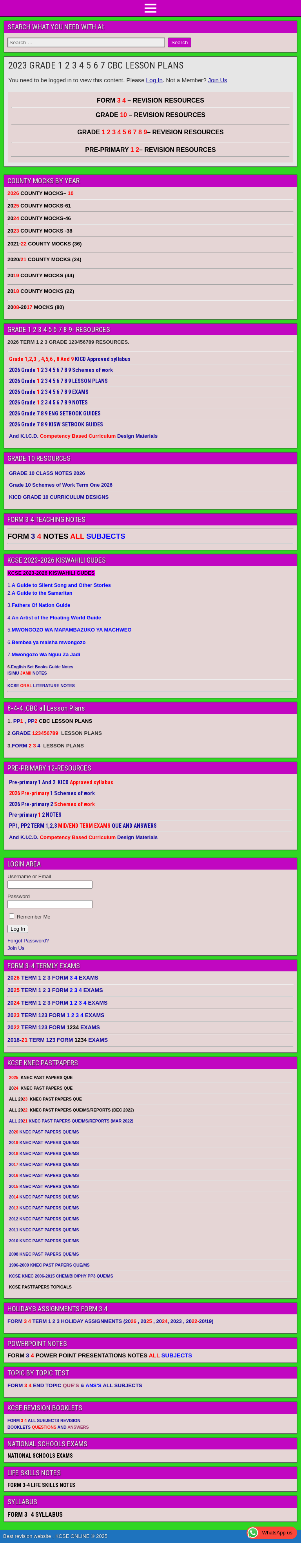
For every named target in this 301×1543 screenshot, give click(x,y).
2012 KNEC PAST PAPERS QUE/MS (44, 1218)
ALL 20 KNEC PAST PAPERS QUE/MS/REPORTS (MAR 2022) (71, 1121)
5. (69, 630)
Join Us (217, 80)
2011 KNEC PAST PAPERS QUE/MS (44, 1229)
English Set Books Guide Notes (42, 666)
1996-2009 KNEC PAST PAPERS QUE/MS (49, 1265)
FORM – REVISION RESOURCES (150, 100)
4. (54, 618)
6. (46, 642)
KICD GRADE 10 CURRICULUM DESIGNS (59, 497)
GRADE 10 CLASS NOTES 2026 (47, 473)
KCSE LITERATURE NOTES (41, 685)
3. (38, 605)
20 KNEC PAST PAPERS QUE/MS (44, 1132)
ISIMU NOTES (27, 673)
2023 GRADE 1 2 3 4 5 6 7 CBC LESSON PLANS (95, 65)
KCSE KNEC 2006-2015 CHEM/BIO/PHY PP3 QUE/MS (61, 1276)
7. (43, 654)
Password (18, 896)
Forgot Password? (28, 941)
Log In (154, 80)
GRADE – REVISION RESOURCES (150, 132)
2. (40, 593)
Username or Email (29, 876)
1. (59, 585)
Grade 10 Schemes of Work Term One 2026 (60, 485)
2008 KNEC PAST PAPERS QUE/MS (44, 1254)
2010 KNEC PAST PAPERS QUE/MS (44, 1240)
